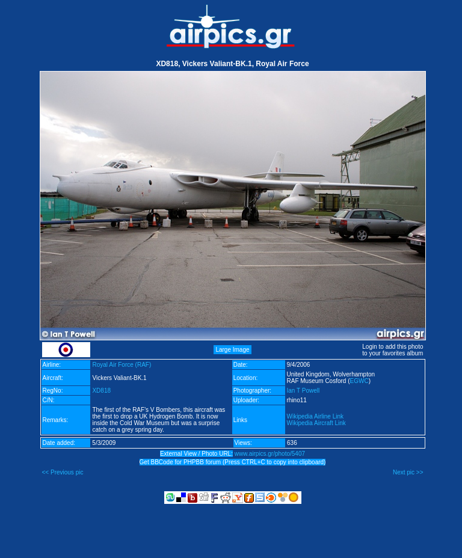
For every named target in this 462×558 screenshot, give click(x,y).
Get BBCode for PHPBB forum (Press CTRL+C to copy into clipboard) (233, 462)
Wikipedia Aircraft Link (316, 423)
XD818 (101, 390)
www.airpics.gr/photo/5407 (270, 453)
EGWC (359, 381)
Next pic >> (408, 472)
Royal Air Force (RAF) (121, 364)
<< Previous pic (63, 472)
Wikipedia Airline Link (315, 416)
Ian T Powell (303, 390)
